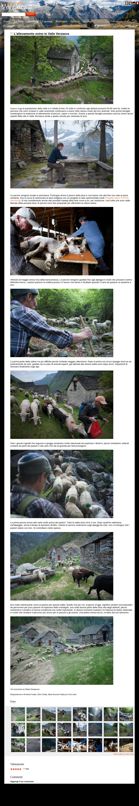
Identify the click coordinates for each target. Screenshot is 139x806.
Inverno (87, 21)
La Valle (19, 21)
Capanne (47, 21)
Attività (75, 21)
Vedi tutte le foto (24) (123, 754)
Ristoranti (61, 21)
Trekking (33, 21)
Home (7, 21)
